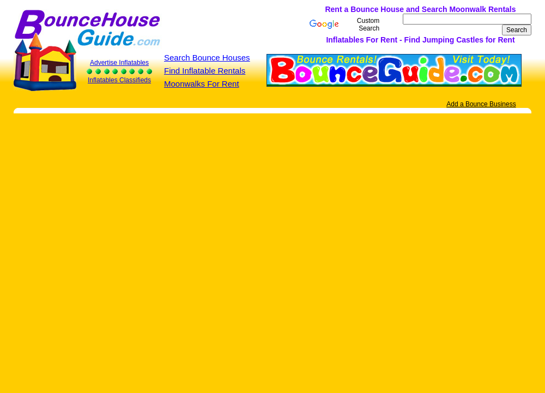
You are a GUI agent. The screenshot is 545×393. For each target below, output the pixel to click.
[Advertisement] (195, 24)
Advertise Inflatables (119, 62)
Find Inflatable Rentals (204, 70)
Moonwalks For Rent (201, 83)
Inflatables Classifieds (119, 80)
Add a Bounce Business (481, 104)
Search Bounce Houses (207, 57)
